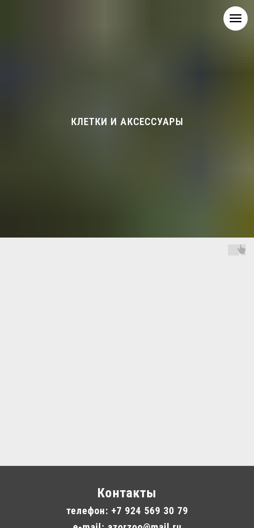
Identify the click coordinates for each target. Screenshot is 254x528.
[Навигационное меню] (235, 18)
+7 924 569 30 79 (149, 511)
